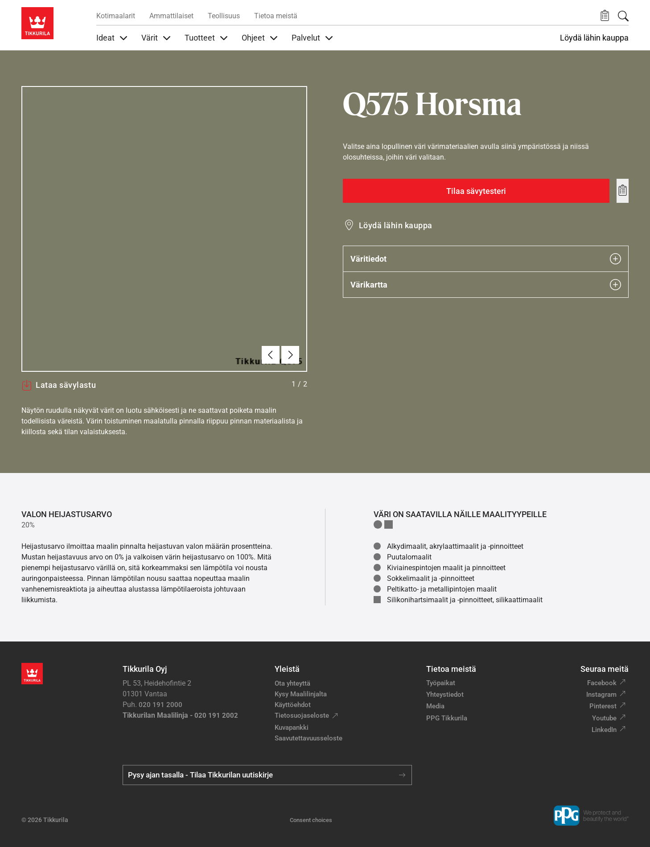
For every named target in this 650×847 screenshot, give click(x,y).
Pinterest (603, 706)
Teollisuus (224, 16)
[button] (605, 16)
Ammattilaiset (171, 16)
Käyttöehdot (293, 705)
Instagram (601, 695)
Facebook (602, 683)
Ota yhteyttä (292, 683)
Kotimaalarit (115, 16)
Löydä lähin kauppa (594, 37)
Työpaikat (440, 683)
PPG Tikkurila (446, 718)
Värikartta (485, 284)
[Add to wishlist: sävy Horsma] (623, 191)
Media (435, 706)
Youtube (604, 718)
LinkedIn (604, 730)
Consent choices (311, 820)
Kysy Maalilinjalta (301, 694)
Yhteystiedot (445, 695)
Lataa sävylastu (58, 385)
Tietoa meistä (275, 16)
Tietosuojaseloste (302, 715)
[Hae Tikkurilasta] (623, 16)
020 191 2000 (160, 705)
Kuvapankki (292, 728)
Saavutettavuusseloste (308, 738)
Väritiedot (485, 258)
